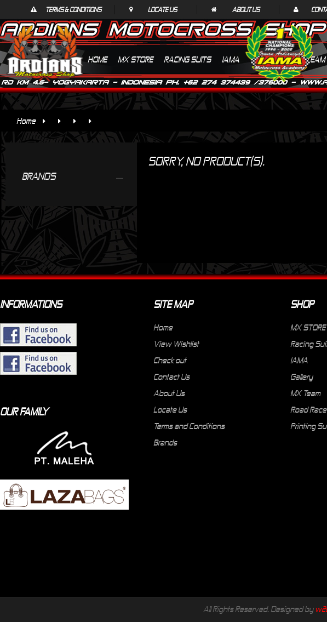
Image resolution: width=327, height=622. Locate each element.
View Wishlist (176, 344)
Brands (165, 442)
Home (26, 120)
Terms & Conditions (73, 9)
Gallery (301, 376)
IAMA (299, 360)
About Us (246, 9)
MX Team (305, 393)
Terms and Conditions (189, 426)
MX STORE (307, 327)
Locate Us (162, 9)
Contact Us (171, 376)
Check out (169, 360)
